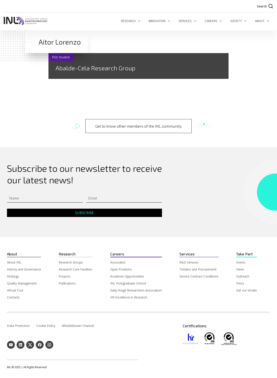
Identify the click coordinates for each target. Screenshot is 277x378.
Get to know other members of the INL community (138, 126)
